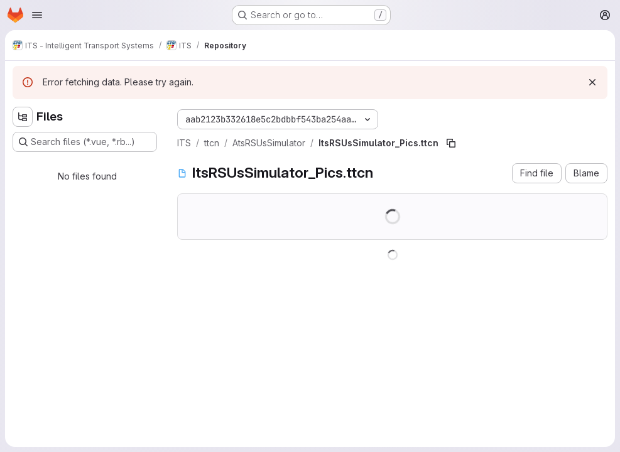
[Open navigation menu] (37, 15)
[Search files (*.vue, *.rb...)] (85, 142)
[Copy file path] (451, 143)
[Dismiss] (592, 82)
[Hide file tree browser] (23, 117)
